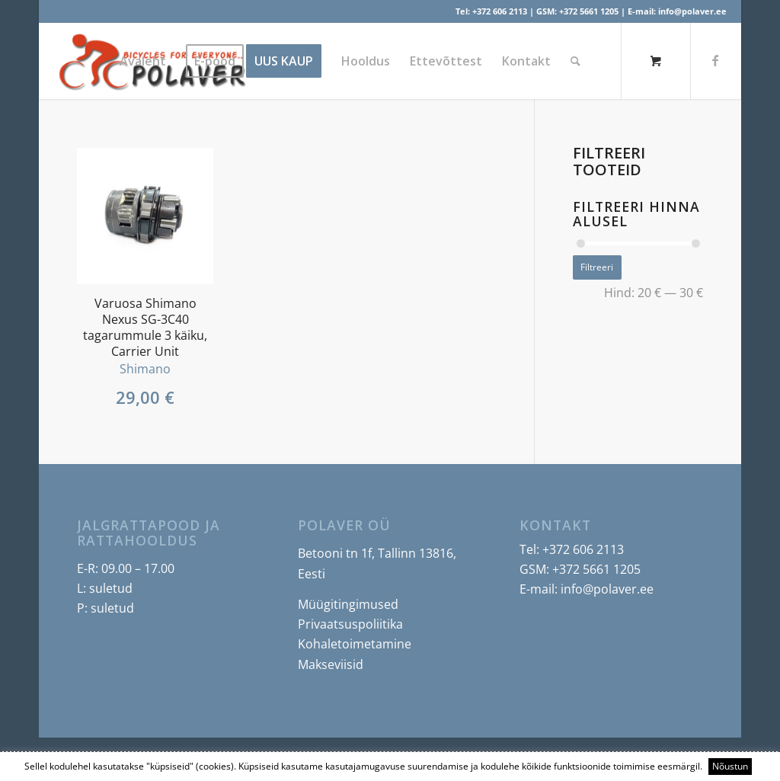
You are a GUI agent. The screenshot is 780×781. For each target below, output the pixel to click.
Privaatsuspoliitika (350, 624)
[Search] (575, 61)
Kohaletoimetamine (354, 643)
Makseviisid (330, 664)
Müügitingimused (348, 604)
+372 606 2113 (499, 11)
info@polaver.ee (692, 11)
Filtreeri (596, 267)
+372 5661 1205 (589, 11)
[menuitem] (143, 61)
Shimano (145, 368)
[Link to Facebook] (715, 60)
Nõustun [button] (730, 766)
